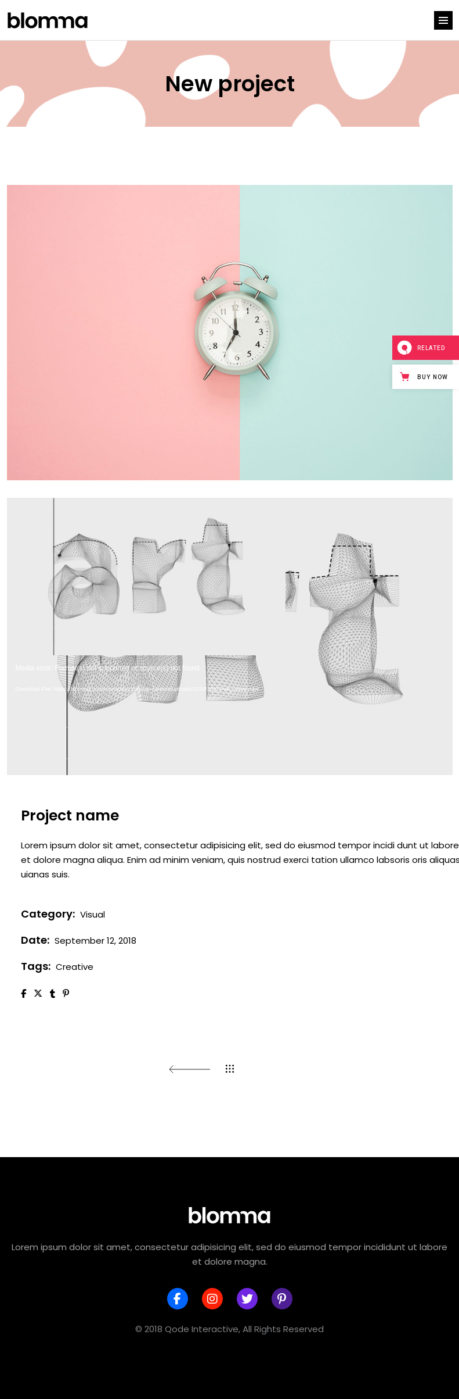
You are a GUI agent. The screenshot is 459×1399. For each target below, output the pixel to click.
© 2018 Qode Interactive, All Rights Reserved (229, 1329)
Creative (74, 967)
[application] (230, 636)
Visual (92, 914)
